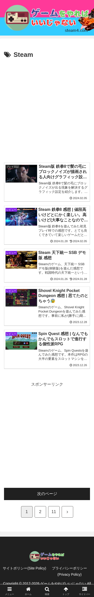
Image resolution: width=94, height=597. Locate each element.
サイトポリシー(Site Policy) (24, 568)
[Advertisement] (47, 110)
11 (54, 512)
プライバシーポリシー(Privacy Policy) (69, 571)
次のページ (47, 494)
